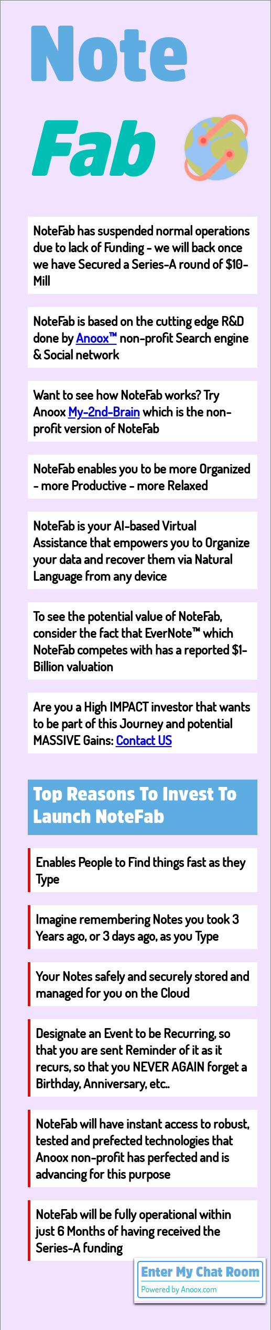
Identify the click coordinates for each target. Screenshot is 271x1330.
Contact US (144, 739)
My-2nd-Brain (104, 411)
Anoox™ (96, 337)
